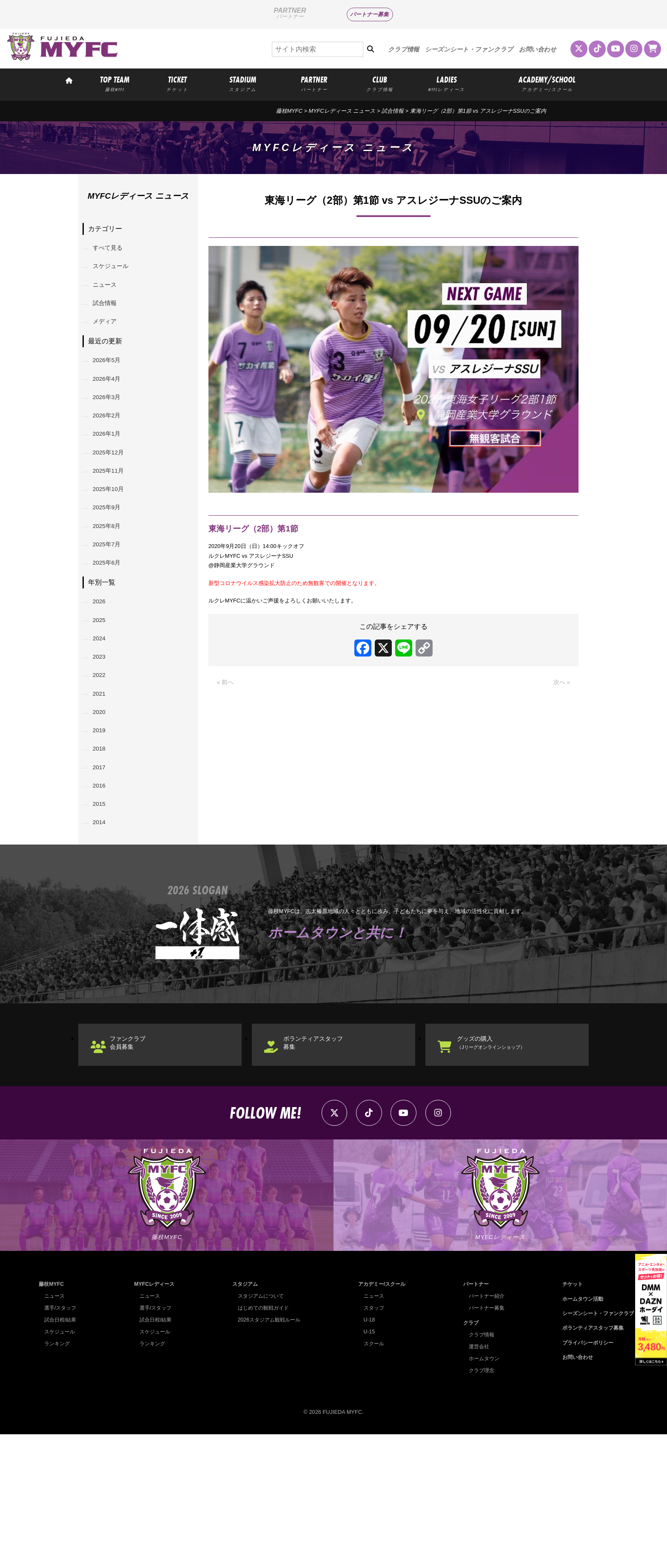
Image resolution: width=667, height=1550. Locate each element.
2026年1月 (111, 466)
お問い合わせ (537, 49)
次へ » (560, 699)
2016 (103, 878)
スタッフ (371, 1423)
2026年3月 (111, 422)
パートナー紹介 (484, 1411)
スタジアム (242, 1399)
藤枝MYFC (289, 111)
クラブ (467, 1438)
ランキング (58, 1459)
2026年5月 (111, 379)
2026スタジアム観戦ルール (267, 1435)
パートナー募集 (369, 14)
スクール (371, 1459)
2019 (103, 813)
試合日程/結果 (61, 1435)
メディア (109, 336)
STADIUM (242, 83)
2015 (103, 900)
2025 (103, 682)
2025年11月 (113, 510)
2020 (103, 791)
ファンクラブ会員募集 (136, 1147)
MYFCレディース (153, 1399)
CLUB (379, 83)
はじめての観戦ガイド (261, 1423)
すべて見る (112, 250)
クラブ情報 (403, 49)
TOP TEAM (114, 83)
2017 (103, 856)
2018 (103, 835)
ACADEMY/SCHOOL (547, 83)
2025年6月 (111, 618)
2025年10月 (113, 531)
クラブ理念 (478, 1485)
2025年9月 (111, 553)
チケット (567, 1399)
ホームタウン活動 (578, 1414)
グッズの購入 (503, 1147)
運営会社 (476, 1462)
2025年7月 (111, 596)
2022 (103, 747)
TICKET (177, 83)
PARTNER (314, 83)
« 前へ (226, 699)
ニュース (109, 293)
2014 (103, 922)
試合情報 (109, 315)
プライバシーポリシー (584, 1458)
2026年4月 (111, 401)
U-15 (366, 1447)
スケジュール (115, 271)
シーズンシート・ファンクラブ (469, 49)
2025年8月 (111, 575)
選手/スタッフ (61, 1423)
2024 (103, 704)
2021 (103, 770)
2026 (103, 661)
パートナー (473, 1399)
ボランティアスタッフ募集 (323, 1147)
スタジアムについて (259, 1411)
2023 (103, 726)
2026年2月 (111, 444)
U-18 (366, 1435)
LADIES (446, 83)
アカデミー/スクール (380, 1399)
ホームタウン (481, 1473)
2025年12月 (113, 487)
